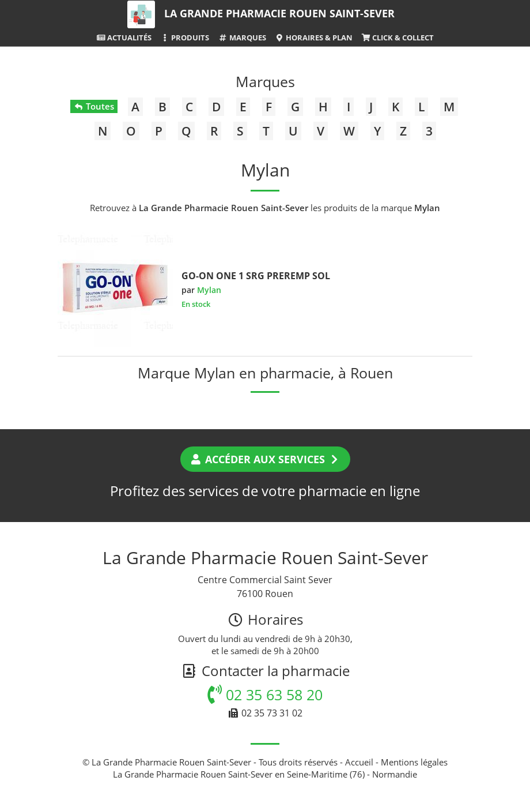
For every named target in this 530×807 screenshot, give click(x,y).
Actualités (124, 37)
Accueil (359, 762)
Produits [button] (184, 37)
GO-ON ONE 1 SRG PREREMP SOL (255, 275)
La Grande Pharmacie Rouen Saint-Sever (279, 13)
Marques (242, 37)
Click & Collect (397, 37)
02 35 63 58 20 (265, 694)
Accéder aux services (265, 459)
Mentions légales (414, 762)
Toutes (93, 106)
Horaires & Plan (314, 37)
